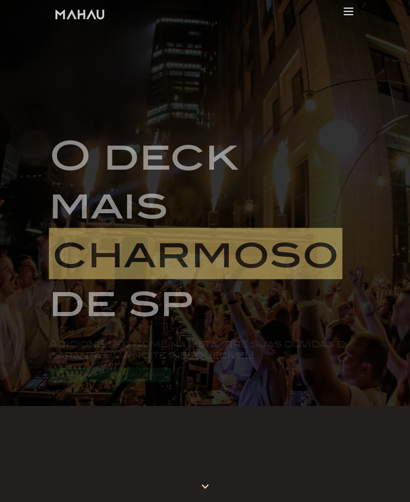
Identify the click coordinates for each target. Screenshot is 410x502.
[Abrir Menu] (348, 11)
